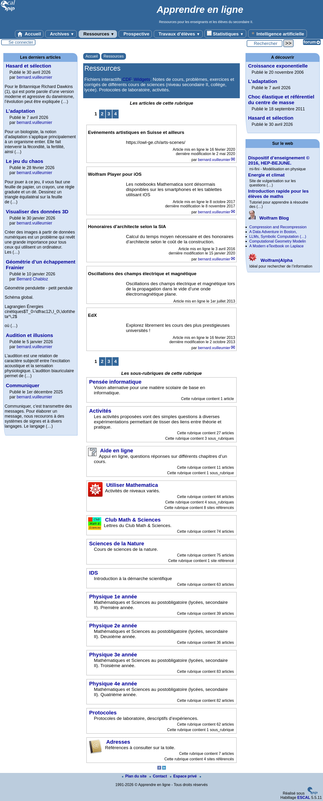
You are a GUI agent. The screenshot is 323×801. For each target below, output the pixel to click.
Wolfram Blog (268, 217)
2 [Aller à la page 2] (102, 113)
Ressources (97, 34)
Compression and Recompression (278, 227)
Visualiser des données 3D (37, 211)
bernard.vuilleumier (214, 160)
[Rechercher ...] (264, 43)
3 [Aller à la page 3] (108, 113)
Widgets (142, 79)
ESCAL (303, 798)
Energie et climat (266, 174)
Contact (158, 776)
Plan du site (135, 776)
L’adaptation (20, 111)
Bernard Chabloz (32, 279)
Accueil (29, 34)
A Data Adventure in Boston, (273, 232)
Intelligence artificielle (277, 33)
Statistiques (225, 33)
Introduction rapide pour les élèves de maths (278, 194)
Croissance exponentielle (278, 65)
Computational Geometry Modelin (277, 241)
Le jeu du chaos (24, 161)
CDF (126, 79)
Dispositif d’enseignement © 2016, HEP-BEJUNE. (278, 160)
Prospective (135, 34)
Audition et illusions (29, 335)
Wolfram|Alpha (270, 260)
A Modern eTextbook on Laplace (276, 246)
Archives (61, 34)
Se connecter (21, 42)
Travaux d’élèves (178, 34)
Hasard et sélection (28, 65)
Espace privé (184, 776)
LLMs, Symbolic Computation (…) (277, 236)
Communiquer (22, 385)
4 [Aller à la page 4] (115, 113)
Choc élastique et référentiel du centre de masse (281, 99)
